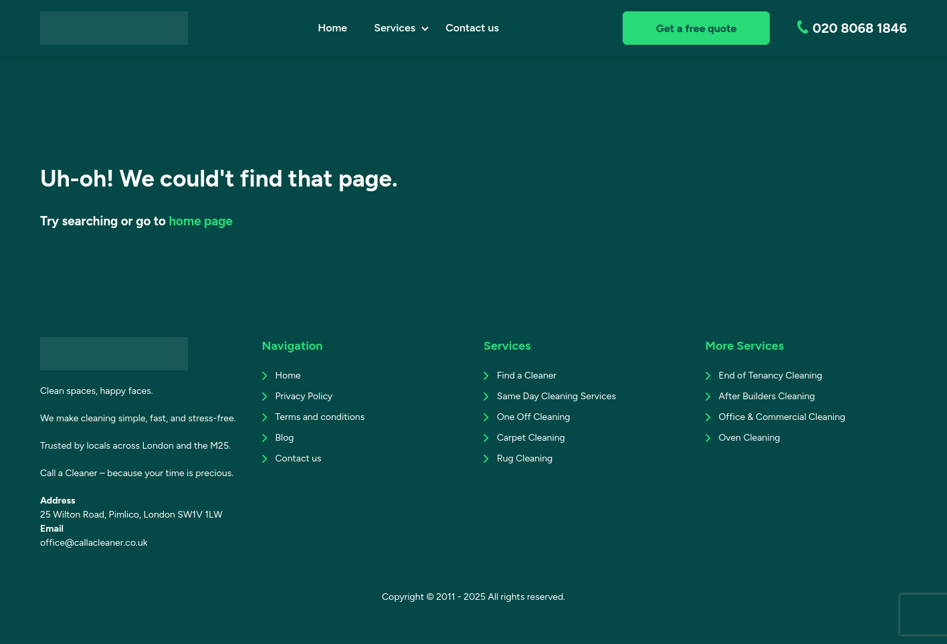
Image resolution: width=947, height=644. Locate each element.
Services (394, 27)
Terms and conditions (320, 417)
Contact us (472, 27)
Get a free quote (696, 28)
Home (332, 27)
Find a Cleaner (526, 375)
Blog (285, 437)
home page (200, 221)
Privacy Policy (304, 396)
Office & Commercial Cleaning (782, 417)
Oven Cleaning (749, 437)
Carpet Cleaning (531, 437)
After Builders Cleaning (767, 396)
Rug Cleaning (524, 458)
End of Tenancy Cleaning (771, 375)
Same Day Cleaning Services (556, 396)
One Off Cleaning (533, 417)
